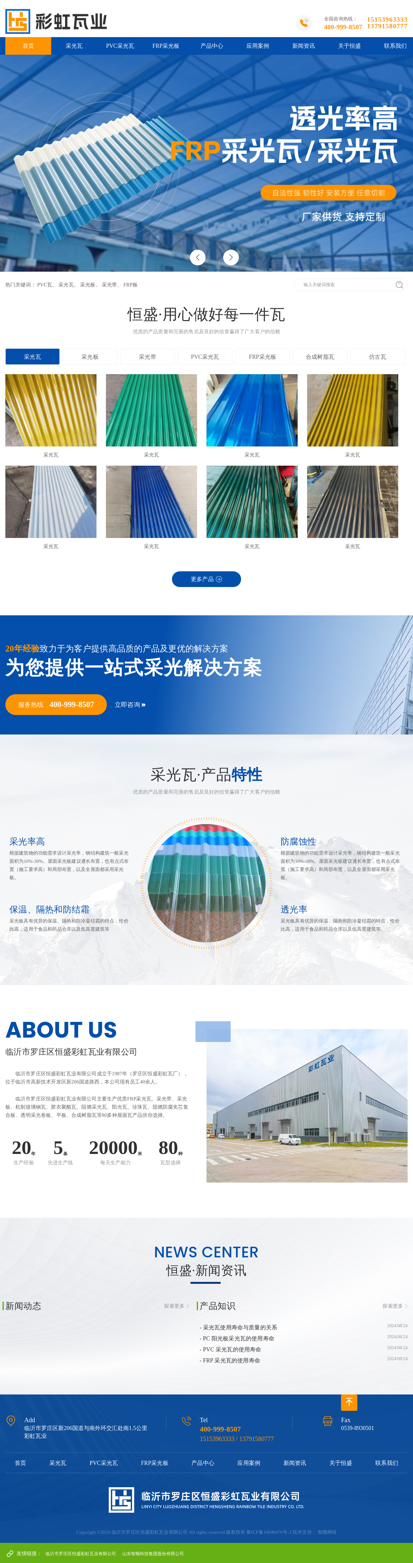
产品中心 (212, 46)
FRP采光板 (165, 46)
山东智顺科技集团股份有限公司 (153, 1553)
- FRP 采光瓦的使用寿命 (230, 1360)
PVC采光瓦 (120, 46)
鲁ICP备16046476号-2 (268, 1532)
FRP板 (131, 284)
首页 (28, 46)
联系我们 (386, 1463)
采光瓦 (74, 46)
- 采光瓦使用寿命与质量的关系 (238, 1327)
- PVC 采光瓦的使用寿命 (231, 1349)
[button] (231, 257)
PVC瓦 (44, 284)
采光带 (109, 284)
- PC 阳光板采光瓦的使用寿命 (237, 1338)
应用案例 (257, 46)
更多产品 (202, 579)
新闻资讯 (303, 46)
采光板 (87, 284)
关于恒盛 (349, 46)
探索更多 (174, 1306)
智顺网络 (327, 1532)
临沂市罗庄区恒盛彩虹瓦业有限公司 (81, 1553)
